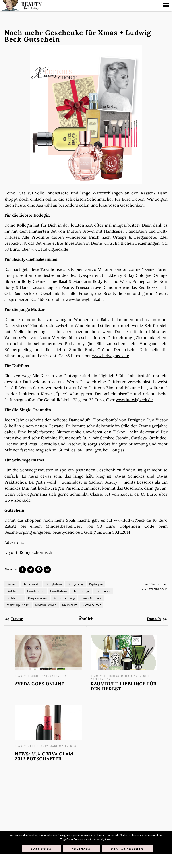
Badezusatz (31, 584)
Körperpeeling (64, 598)
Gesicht (34, 676)
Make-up (56, 746)
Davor (17, 619)
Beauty (20, 676)
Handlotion (58, 591)
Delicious (111, 676)
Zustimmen (41, 848)
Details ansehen (127, 848)
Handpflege (81, 591)
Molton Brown (45, 605)
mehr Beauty (131, 676)
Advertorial (101, 678)
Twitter (30, 569)
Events (70, 746)
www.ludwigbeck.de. (85, 299)
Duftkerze (14, 591)
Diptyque (96, 584)
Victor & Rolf (92, 605)
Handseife (103, 591)
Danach (154, 619)
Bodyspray (75, 584)
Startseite (21, 5)
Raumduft (69, 605)
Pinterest (39, 569)
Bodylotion (54, 584)
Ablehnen (81, 848)
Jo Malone (14, 598)
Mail (47, 569)
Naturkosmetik (54, 676)
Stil (146, 676)
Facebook (22, 569)
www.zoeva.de (17, 500)
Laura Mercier (91, 598)
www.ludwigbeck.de (49, 249)
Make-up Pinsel (18, 605)
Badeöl (12, 584)
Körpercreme (38, 598)
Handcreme (35, 591)
